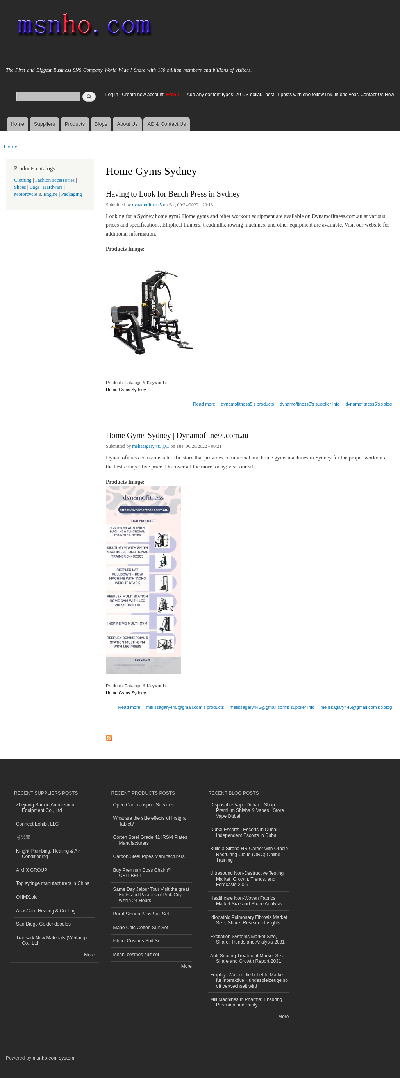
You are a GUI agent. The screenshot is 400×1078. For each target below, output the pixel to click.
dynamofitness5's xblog (368, 404)
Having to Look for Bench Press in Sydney (173, 193)
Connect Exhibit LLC (37, 824)
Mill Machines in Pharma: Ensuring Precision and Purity (246, 1002)
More (89, 955)
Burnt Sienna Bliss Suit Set (141, 914)
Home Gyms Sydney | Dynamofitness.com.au (177, 435)
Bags (35, 187)
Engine (50, 194)
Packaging (71, 194)
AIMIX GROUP (31, 870)
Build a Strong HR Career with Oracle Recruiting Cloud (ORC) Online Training (249, 854)
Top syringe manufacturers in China (53, 883)
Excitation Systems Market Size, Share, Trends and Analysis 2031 (247, 939)
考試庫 (23, 837)
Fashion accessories (55, 180)
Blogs (101, 124)
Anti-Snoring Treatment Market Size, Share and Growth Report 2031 (248, 958)
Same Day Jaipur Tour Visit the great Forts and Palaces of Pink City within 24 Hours (151, 895)
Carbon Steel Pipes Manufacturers (149, 856)
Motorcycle (25, 194)
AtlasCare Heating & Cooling (46, 911)
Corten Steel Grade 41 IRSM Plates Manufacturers (150, 840)
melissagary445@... (150, 446)
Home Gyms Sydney (126, 389)
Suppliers (44, 124)
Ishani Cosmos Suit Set (137, 941)
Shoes (20, 187)
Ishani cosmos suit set (136, 954)
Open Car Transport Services (143, 805)
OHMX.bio (27, 897)
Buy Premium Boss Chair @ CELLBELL (142, 872)
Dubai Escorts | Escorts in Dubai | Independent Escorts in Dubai (245, 832)
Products (75, 124)
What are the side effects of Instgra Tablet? (149, 820)
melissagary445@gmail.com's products (185, 707)
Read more (204, 403)
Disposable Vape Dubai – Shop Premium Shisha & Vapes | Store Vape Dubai (247, 810)
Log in (111, 94)
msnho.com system (53, 1058)
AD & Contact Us (167, 124)
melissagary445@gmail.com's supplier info (272, 707)
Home (17, 124)
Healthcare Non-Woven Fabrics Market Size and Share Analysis (246, 901)
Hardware (52, 187)
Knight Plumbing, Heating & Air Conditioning (48, 853)
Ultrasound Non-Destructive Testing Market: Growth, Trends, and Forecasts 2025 (247, 879)
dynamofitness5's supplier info (310, 404)
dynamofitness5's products (247, 404)
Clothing (23, 180)
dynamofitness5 (147, 204)
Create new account (143, 94)
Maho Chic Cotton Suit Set (140, 927)
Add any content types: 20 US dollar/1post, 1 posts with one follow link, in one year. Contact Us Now (290, 94)
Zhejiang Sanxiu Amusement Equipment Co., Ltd (46, 807)
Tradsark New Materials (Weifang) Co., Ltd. (51, 940)
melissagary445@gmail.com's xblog (356, 707)
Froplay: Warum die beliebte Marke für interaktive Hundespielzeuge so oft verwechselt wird (249, 980)
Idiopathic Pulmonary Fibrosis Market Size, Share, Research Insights (248, 920)
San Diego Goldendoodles (43, 924)
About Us (127, 124)
